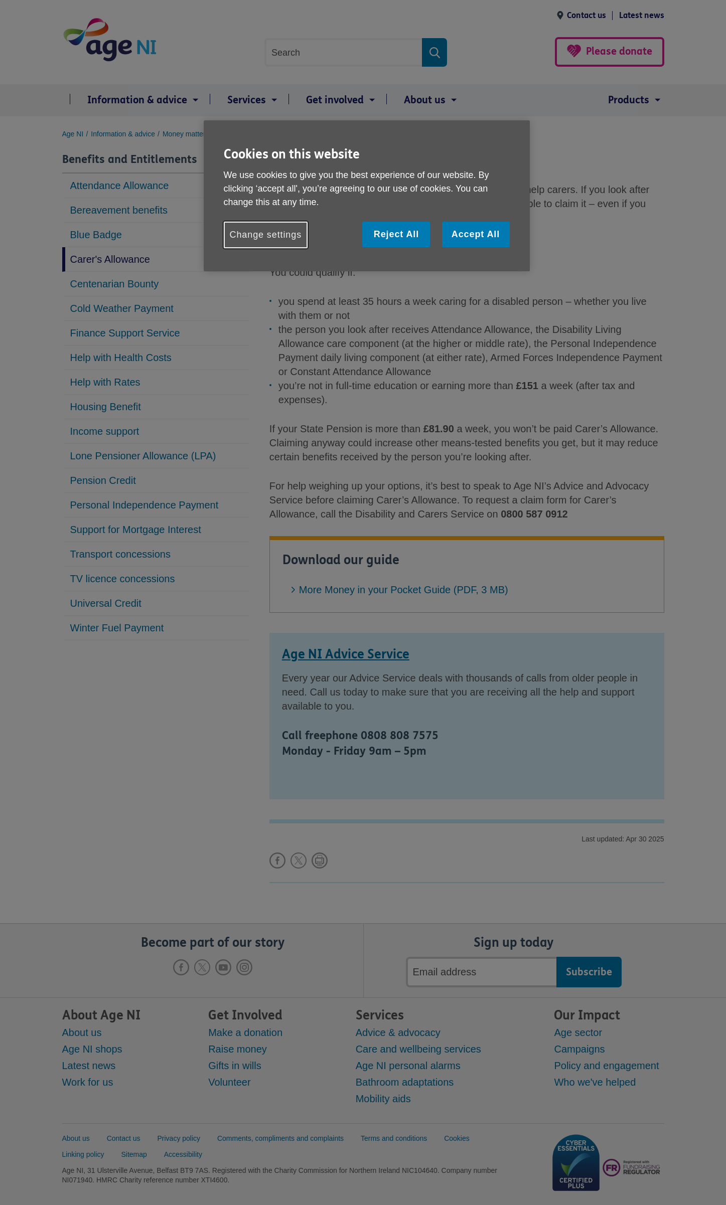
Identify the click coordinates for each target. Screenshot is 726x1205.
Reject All (396, 234)
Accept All (476, 234)
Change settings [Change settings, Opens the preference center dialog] (266, 235)
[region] (367, 195)
